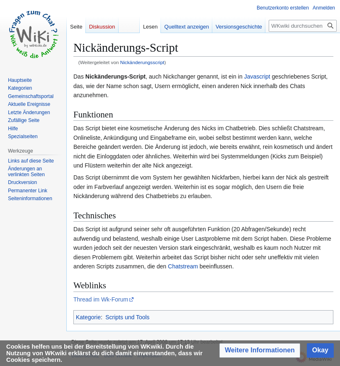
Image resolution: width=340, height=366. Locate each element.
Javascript (257, 76)
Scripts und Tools (127, 317)
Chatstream (183, 266)
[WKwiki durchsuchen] (303, 26)
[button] (259, 350)
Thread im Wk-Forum (100, 299)
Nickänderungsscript (142, 62)
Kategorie (88, 317)
